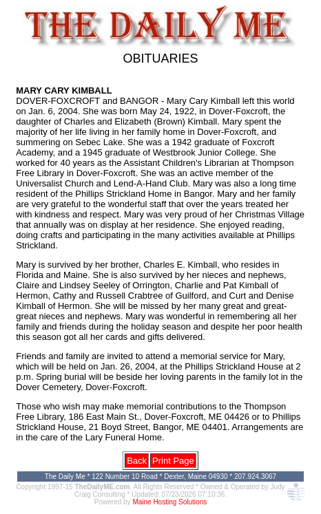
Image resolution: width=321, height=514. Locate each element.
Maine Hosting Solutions (169, 502)
